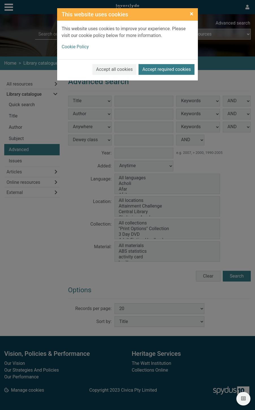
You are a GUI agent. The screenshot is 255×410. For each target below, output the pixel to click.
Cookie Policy (75, 46)
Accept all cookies (114, 69)
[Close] (191, 14)
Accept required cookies (166, 69)
